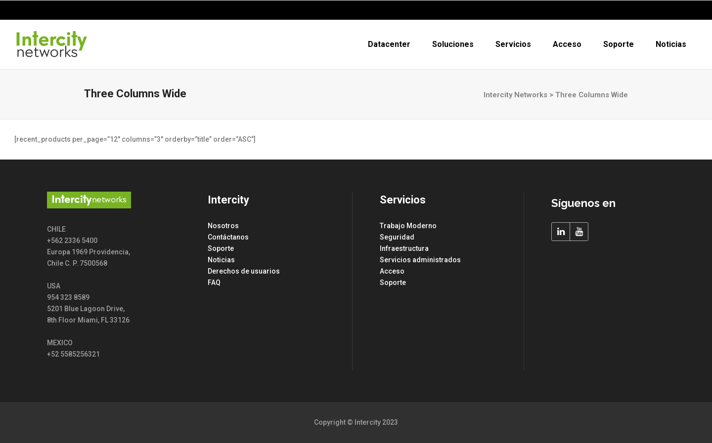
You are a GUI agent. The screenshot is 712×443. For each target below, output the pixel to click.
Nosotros (223, 226)
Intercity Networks (515, 94)
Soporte (221, 248)
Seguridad (397, 237)
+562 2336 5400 (662, 10)
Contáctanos (228, 237)
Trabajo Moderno (408, 226)
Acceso (392, 271)
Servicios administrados (420, 260)
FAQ (214, 282)
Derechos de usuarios (244, 271)
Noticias (221, 260)
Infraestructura (404, 248)
